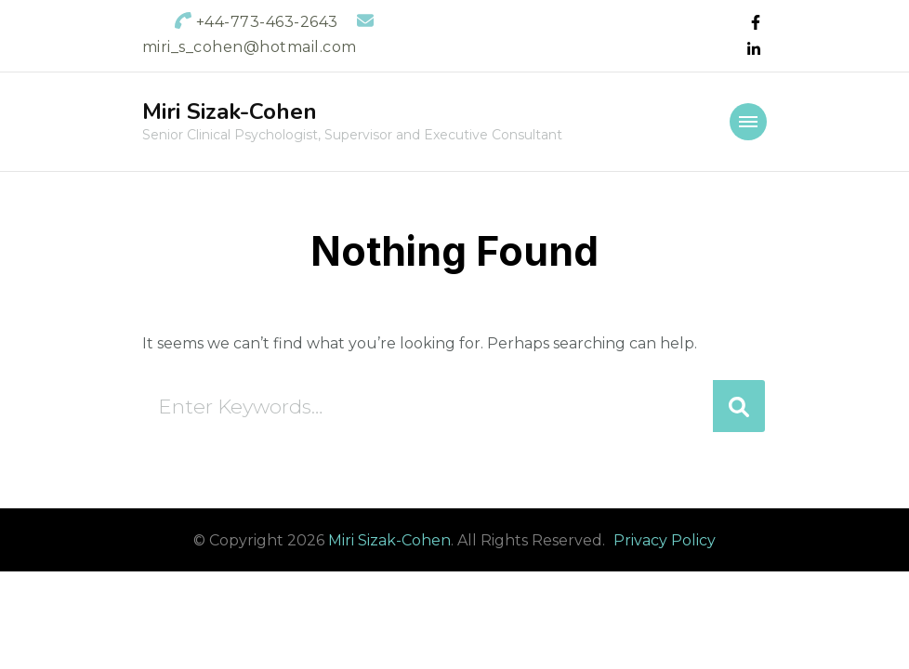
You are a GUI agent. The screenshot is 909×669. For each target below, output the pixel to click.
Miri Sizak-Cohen (229, 111)
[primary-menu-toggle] (748, 121)
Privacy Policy (664, 540)
